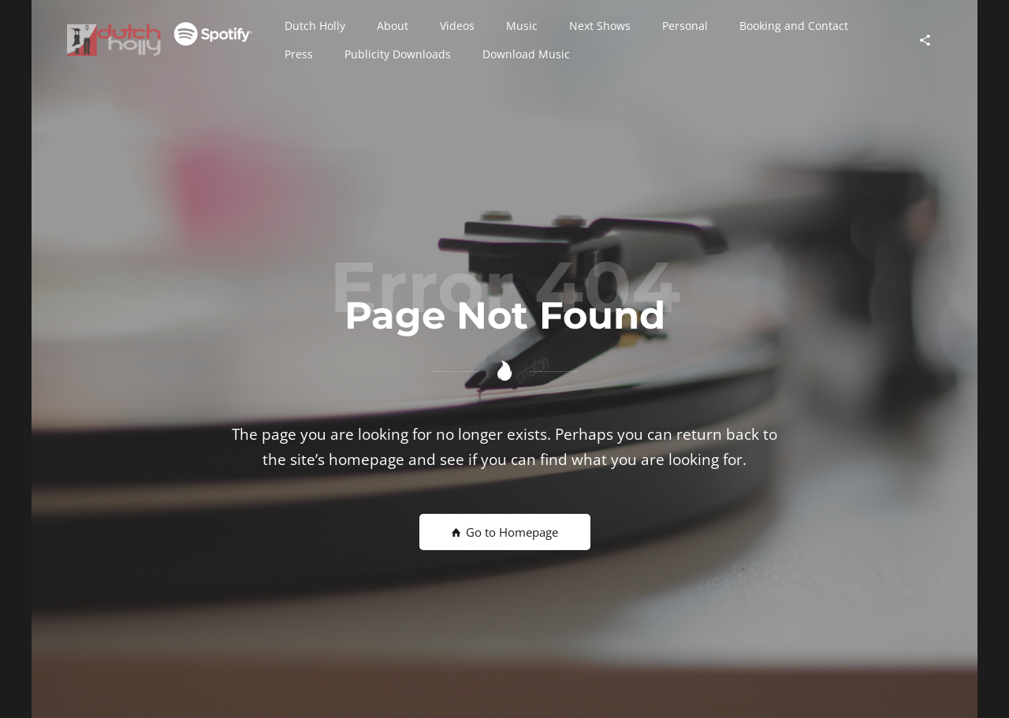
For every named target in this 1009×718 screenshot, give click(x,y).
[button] (315, 26)
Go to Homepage (505, 532)
